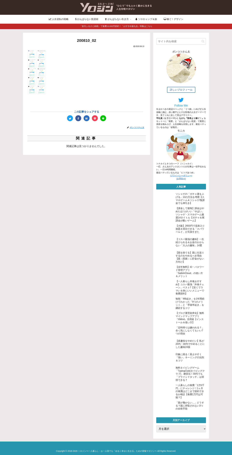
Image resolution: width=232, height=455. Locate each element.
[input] (181, 41)
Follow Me (181, 102)
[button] (203, 41)
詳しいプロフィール (181, 89)
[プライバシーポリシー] (181, 176)
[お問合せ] (181, 179)
